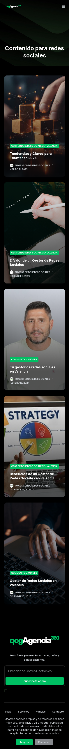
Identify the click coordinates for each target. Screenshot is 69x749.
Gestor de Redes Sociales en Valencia (34, 145)
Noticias (41, 711)
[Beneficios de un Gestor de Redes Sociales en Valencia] (34, 446)
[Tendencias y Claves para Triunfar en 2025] (34, 126)
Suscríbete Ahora (35, 681)
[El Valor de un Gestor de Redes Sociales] (34, 232)
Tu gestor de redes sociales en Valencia (32, 369)
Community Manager (24, 359)
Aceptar (24, 742)
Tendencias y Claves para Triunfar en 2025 (31, 155)
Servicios (23, 711)
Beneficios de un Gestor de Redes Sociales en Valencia (32, 476)
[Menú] (63, 6)
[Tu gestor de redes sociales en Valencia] (34, 339)
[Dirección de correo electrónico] (35, 671)
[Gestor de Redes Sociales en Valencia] (34, 553)
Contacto (58, 711)
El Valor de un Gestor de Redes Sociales (34, 262)
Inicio (8, 711)
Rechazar (43, 742)
